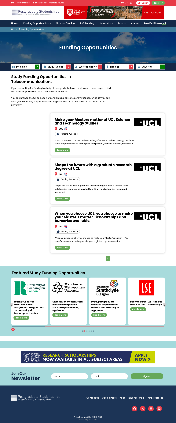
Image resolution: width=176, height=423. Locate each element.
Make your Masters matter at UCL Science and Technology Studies (92, 121)
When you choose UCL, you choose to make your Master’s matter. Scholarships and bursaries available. (94, 217)
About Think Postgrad (132, 397)
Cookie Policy (109, 397)
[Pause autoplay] (13, 329)
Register (158, 3)
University (144, 66)
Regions (112, 66)
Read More (62, 150)
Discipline (19, 66)
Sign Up (147, 376)
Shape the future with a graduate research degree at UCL (93, 166)
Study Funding (53, 66)
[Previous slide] (11, 305)
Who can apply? (85, 66)
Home (14, 23)
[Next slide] (165, 305)
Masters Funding (65, 23)
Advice (135, 23)
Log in (143, 3)
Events (122, 23)
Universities (106, 23)
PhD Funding (87, 23)
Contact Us (92, 397)
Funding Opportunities (36, 23)
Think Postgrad (155, 397)
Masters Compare (20, 2)
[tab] (82, 331)
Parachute (93, 419)
